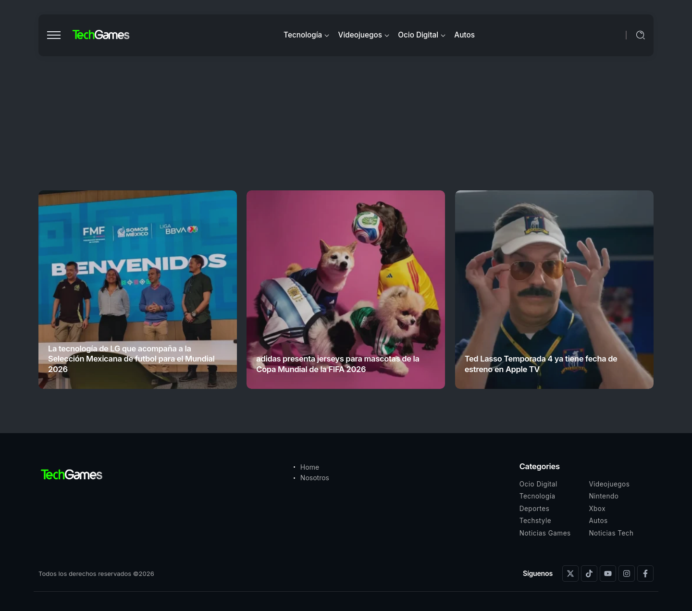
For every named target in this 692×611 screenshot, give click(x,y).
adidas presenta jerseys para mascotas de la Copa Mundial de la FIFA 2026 (337, 364)
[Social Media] (570, 573)
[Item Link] (137, 289)
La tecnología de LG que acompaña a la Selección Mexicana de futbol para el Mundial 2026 (131, 359)
